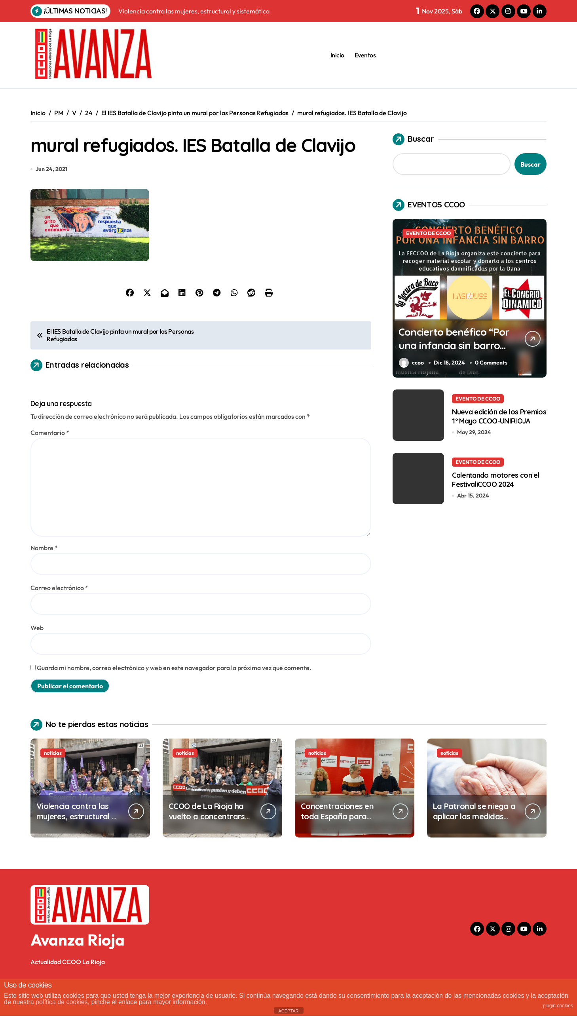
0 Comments (492, 362)
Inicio (337, 55)
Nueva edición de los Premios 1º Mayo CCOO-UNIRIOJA (499, 416)
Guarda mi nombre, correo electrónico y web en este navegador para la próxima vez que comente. (174, 695)
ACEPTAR (288, 1010)
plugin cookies (558, 1005)
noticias (53, 780)
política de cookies (62, 1002)
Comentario (49, 460)
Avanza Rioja (77, 967)
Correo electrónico (59, 615)
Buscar (413, 139)
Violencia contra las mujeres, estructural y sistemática (76, 843)
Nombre (44, 575)
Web (37, 655)
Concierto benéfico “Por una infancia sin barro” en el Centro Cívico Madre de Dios (449, 351)
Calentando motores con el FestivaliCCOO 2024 (495, 479)
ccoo (411, 363)
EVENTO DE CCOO (428, 233)
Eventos (365, 55)
